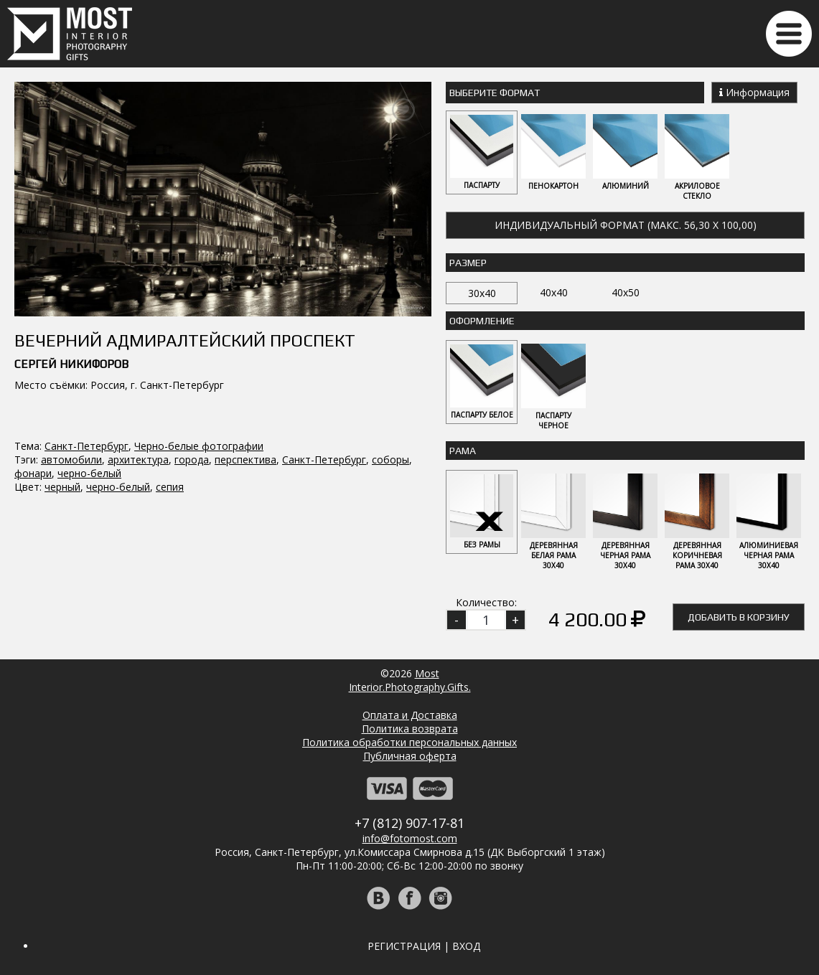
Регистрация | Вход (424, 946)
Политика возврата (410, 728)
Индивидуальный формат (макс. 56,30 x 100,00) (626, 225)
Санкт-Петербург (86, 446)
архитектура (138, 459)
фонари (33, 473)
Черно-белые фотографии (198, 446)
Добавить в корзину (739, 617)
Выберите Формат (494, 92)
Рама (462, 450)
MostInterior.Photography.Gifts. (410, 680)
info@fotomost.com (409, 838)
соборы (390, 459)
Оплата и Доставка (409, 715)
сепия (170, 487)
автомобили (71, 459)
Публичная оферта (410, 756)
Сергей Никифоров (71, 364)
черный (62, 487)
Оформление (482, 320)
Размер (468, 262)
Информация (754, 92)
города (191, 459)
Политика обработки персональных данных (409, 742)
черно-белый (89, 473)
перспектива (245, 459)
